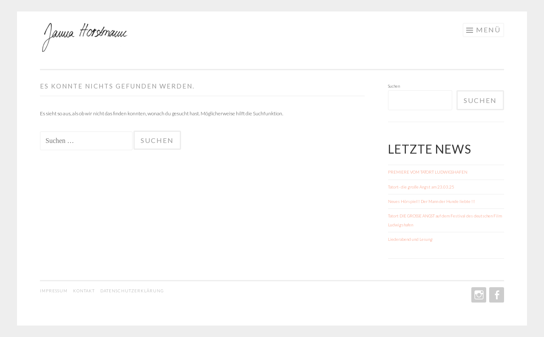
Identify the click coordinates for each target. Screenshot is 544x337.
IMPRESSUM (54, 290)
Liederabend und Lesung (410, 239)
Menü (488, 30)
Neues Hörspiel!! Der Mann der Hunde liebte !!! (431, 201)
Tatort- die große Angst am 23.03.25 (421, 186)
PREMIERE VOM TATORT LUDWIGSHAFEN (428, 171)
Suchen (394, 86)
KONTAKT (84, 290)
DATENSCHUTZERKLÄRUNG (132, 290)
